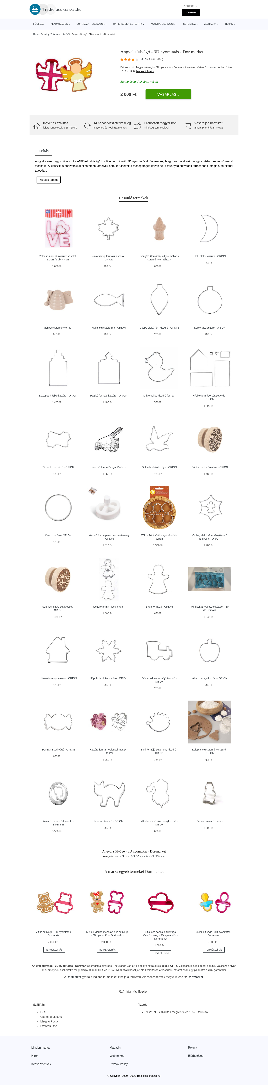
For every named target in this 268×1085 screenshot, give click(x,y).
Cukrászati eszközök (91, 24)
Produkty (45, 34)
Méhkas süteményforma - (58, 327)
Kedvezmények (41, 1064)
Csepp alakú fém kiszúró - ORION (159, 327)
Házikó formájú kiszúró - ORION (108, 395)
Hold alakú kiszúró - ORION (210, 256)
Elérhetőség (195, 1055)
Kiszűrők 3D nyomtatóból (140, 856)
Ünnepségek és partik (127, 24)
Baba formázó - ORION (159, 606)
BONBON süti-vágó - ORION (58, 749)
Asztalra (210, 24)
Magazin (115, 1047)
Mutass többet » (145, 71)
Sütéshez (189, 24)
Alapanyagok (59, 24)
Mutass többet (49, 179)
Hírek (34, 1055)
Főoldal (38, 24)
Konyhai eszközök (163, 24)
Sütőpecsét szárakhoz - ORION (210, 467)
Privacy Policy (119, 1064)
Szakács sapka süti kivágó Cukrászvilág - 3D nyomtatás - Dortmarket (160, 935)
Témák (229, 24)
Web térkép (117, 1055)
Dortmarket (211, 67)
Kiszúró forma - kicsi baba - (108, 606)
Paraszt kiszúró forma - (209, 821)
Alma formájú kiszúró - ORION (209, 678)
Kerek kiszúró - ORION (58, 535)
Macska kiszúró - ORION (108, 821)
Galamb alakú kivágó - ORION (159, 467)
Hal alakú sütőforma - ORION (109, 327)
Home (36, 34)
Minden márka (40, 1047)
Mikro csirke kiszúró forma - (159, 395)
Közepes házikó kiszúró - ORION (58, 395)
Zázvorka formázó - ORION (58, 467)
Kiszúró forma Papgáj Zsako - (109, 467)
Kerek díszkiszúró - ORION (209, 327)
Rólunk (192, 1047)
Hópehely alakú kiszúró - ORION (109, 678)
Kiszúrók (66, 34)
